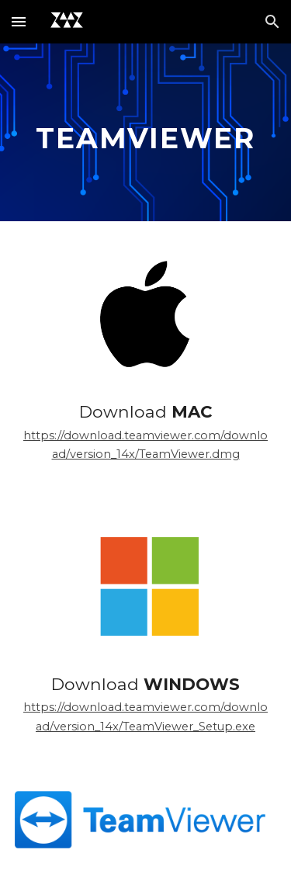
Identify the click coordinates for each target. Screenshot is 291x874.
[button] (18, 21)
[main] (146, 132)
